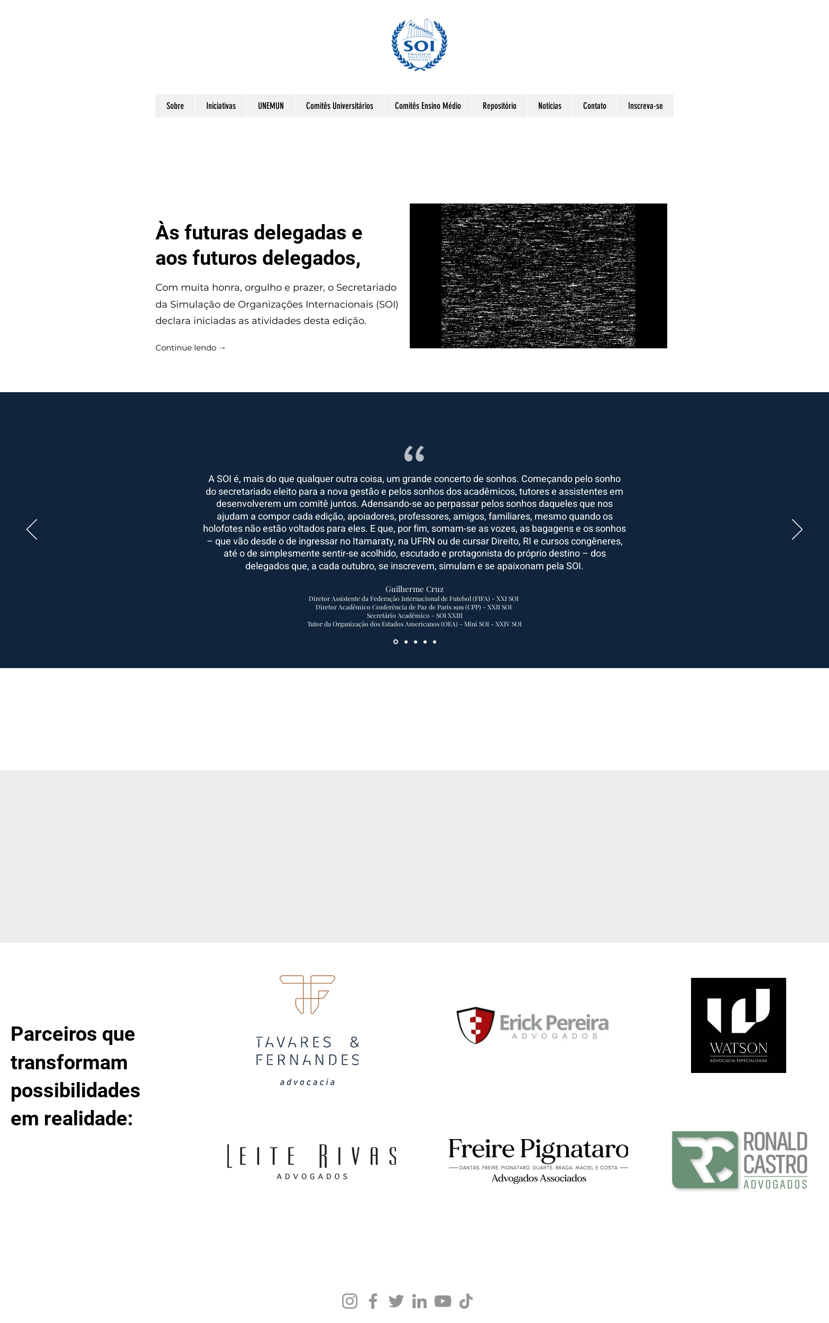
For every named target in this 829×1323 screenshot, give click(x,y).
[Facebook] (373, 1301)
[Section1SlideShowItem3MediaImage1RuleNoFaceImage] (406, 641)
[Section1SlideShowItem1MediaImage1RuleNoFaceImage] (395, 642)
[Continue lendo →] (190, 348)
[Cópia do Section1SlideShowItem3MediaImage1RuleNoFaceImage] (415, 641)
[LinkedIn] (419, 1301)
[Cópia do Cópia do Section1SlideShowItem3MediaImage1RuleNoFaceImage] (434, 641)
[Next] (797, 530)
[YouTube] (442, 1301)
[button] (175, 105)
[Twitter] (396, 1301)
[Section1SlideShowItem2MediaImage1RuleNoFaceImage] (425, 641)
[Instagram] (349, 1301)
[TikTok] (466, 1301)
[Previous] (31, 530)
